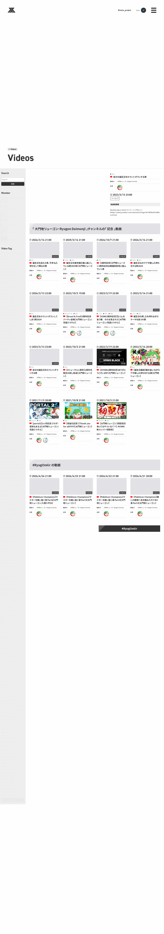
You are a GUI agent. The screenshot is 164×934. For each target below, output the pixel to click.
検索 (12, 184)
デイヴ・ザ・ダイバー (8, 584)
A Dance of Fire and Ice (9, 266)
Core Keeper (6, 299)
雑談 (18, 772)
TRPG (4, 465)
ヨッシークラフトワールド (10, 687)
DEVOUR (5, 309)
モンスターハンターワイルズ (10, 681)
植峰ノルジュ (13, 232)
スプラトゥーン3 (7, 534)
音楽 (9, 776)
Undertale (12, 465)
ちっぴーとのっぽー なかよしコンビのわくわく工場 (12, 482)
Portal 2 (5, 417)
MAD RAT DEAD (7, 388)
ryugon (119, 187)
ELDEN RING (14, 319)
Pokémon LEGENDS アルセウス (11, 414)
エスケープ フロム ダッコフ (10, 502)
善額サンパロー (14, 224)
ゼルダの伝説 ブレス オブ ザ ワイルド (13, 563)
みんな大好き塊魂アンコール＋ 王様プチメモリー (13, 495)
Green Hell (6, 359)
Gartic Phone (7, 341)
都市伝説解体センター (9, 769)
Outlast (20, 398)
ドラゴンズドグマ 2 (8, 598)
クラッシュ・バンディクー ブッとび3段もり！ (13, 523)
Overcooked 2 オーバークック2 (11, 401)
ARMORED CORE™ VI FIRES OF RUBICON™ (12, 282)
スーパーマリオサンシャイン (10, 555)
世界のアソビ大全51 (8, 703)
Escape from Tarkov (8, 328)
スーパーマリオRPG (8, 552)
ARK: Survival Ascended (10, 275)
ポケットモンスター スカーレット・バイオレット (12, 642)
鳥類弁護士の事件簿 (8, 782)
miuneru (79, 333)
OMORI (5, 398)
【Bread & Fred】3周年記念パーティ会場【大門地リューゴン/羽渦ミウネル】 (77, 319)
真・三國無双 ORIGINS (9, 739)
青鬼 (4, 776)
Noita (20, 395)
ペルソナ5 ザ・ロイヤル (9, 627)
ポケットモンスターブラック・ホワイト (13, 662)
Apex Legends (7, 272)
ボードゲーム (6, 633)
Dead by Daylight (8, 303)
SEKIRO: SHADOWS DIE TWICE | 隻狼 (13, 431)
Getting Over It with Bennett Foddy (11, 345)
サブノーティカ (18, 531)
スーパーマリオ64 (8, 548)
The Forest (6, 458)
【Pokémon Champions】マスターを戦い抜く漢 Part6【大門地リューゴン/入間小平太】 (43, 500)
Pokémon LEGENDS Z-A (10, 411)
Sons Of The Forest (8, 450)
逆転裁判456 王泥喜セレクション (12, 760)
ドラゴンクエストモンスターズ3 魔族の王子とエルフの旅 (13, 594)
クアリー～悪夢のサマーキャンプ (12, 519)
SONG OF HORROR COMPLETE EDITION (12, 446)
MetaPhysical (19, 388)
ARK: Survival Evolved (9, 278)
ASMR (4, 287)
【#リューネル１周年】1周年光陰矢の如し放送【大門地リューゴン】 (77, 373)
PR (11, 417)
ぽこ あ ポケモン (7, 491)
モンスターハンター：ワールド (11, 684)
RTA (9, 424)
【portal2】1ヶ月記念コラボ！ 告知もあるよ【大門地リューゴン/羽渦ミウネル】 (44, 426)
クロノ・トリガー (7, 527)
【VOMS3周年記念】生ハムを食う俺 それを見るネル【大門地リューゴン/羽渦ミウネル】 (111, 319)
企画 (13, 707)
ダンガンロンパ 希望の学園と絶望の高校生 (13, 577)
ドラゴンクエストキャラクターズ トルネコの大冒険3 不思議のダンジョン (12, 588)
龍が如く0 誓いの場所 (9, 788)
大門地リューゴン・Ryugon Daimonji (127, 181)
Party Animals (7, 404)
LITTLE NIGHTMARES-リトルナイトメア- (12, 384)
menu (153, 10)
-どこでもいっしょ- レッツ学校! (11, 256)
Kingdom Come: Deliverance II (11, 372)
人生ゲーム (6, 707)
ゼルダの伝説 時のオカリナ (10, 566)
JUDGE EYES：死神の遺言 (10, 365)
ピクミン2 (5, 611)
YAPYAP (5, 474)
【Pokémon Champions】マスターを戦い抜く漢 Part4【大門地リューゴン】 (111, 500)
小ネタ (5, 726)
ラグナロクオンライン (9, 694)
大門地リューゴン (15, 217)
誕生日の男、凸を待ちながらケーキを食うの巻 (144, 318)
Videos (13, 149)
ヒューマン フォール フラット (10, 607)
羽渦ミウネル (13, 209)
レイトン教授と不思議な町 (10, 700)
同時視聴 (5, 713)
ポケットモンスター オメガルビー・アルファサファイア (13, 637)
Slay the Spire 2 (7, 442)
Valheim (20, 465)
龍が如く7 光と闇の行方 (9, 792)
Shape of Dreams (8, 435)
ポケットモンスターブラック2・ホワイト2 (13, 658)
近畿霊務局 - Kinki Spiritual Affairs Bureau (13, 746)
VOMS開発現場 (7, 471)
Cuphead (15, 299)
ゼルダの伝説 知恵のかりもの (11, 570)
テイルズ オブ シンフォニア (10, 581)
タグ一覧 (12, 800)
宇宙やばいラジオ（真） (9, 723)
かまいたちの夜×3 (16, 477)
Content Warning (8, 293)
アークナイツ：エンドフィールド (11, 499)
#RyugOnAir (129, 528)
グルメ (16, 527)
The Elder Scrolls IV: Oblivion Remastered (11, 454)
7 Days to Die (7, 259)
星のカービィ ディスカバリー (10, 732)
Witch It (17, 471)
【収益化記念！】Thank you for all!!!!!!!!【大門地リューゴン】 (77, 425)
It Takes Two (6, 362)
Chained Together (8, 290)
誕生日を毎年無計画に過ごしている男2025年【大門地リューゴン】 (77, 265)
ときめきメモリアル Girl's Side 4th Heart (12, 487)
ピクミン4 (5, 614)
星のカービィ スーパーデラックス (12, 729)
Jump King (6, 369)
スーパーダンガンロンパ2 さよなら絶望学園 (12, 541)
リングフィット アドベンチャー (11, 697)
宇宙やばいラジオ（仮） (9, 716)
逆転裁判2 (6, 756)
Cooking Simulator (8, 296)
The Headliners (16, 458)
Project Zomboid (8, 420)
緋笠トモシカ (13, 201)
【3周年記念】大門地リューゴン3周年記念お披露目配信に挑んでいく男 (111, 265)
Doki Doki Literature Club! (10, 312)
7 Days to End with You (9, 262)
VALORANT (6, 468)
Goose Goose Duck (8, 353)
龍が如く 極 (16, 785)
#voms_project (124, 10)
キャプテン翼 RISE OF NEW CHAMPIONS (10, 510)
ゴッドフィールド (7, 531)
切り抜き (12, 710)
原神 (18, 710)
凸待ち (5, 710)
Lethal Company (8, 375)
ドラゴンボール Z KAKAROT (10, 601)
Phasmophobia (7, 408)
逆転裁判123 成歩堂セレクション (12, 753)
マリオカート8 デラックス (9, 665)
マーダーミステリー (8, 671)
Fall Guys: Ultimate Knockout (11, 335)
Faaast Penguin (7, 331)
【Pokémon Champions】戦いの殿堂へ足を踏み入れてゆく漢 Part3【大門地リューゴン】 (144, 500)
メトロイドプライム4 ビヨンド (11, 675)
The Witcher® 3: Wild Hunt (10, 461)
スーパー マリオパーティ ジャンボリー (13, 537)
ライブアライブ (7, 691)
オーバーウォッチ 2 (8, 506)
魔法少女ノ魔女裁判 (8, 779)
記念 (12, 742)
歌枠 (9, 735)
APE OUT (101, 421)
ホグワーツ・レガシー (8, 630)
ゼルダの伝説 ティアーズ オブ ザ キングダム (13, 559)
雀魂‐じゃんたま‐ (8, 772)
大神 (12, 713)
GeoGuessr (17, 341)
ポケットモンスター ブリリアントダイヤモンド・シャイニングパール (13, 652)
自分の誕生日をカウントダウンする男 (130, 176)
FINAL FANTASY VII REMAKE (11, 338)
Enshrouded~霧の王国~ (10, 325)
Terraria (19, 450)
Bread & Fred (68, 314)
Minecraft (6, 392)
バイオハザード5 (7, 604)
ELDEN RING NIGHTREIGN (10, 322)
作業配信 (20, 707)
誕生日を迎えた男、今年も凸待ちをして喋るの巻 (43, 264)
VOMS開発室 (16, 468)
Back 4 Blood (13, 287)
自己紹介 (5, 742)
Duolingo (5, 319)
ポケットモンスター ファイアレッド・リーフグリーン (13, 647)
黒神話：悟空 (6, 785)
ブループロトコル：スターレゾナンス (12, 620)
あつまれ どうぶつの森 (16, 474)
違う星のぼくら (7, 766)
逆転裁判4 (15, 756)
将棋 (19, 723)
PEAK (15, 404)
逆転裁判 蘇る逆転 (8, 750)
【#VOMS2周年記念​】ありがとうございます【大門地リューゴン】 (111, 371)
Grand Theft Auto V (8, 356)
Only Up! (12, 398)
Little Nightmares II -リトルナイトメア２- (13, 379)
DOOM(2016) (18, 315)
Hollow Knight (16, 359)
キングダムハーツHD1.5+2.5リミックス (13, 515)
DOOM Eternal (7, 315)
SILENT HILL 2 (7, 438)
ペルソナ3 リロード (8, 623)
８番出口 (5, 795)
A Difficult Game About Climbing (12, 269)
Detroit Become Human (9, 306)
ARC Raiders (17, 272)
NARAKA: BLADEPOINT (9, 395)
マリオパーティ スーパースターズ (11, 668)
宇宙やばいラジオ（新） (9, 719)
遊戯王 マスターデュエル (9, 763)
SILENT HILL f (18, 438)
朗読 (4, 735)
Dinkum (13, 309)
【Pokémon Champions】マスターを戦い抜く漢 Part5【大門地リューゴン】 (77, 500)
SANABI (5, 427)
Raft (4, 424)
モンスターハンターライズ (10, 678)
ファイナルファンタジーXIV (10, 617)
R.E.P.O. (18, 420)
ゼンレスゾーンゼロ (8, 573)
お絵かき (5, 477)
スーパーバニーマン (8, 545)
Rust (15, 424)
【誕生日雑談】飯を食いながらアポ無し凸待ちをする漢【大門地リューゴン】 (145, 373)
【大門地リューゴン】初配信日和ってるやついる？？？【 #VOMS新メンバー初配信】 (111, 426)
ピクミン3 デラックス (16, 611)
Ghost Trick (6, 349)
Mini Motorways (16, 392)
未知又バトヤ (13, 240)
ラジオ (19, 694)
